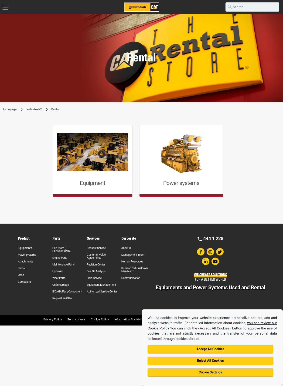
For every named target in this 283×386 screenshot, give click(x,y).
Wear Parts (58, 278)
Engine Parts (59, 257)
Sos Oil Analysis (96, 271)
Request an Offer (62, 298)
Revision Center (96, 264)
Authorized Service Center (102, 291)
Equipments (25, 248)
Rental (21, 268)
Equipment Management (101, 284)
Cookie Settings (210, 372)
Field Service (94, 278)
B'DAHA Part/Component (67, 291)
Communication (130, 278)
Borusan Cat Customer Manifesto (134, 270)
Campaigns (24, 281)
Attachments (25, 261)
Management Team (132, 254)
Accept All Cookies (210, 349)
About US (126, 248)
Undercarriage (60, 284)
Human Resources (132, 261)
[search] (252, 7)
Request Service (96, 248)
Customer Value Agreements (96, 256)
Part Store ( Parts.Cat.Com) (61, 249)
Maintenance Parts (63, 264)
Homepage (9, 109)
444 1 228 (213, 238)
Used (21, 275)
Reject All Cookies (210, 361)
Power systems (27, 254)
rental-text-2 (34, 109)
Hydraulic (57, 271)
